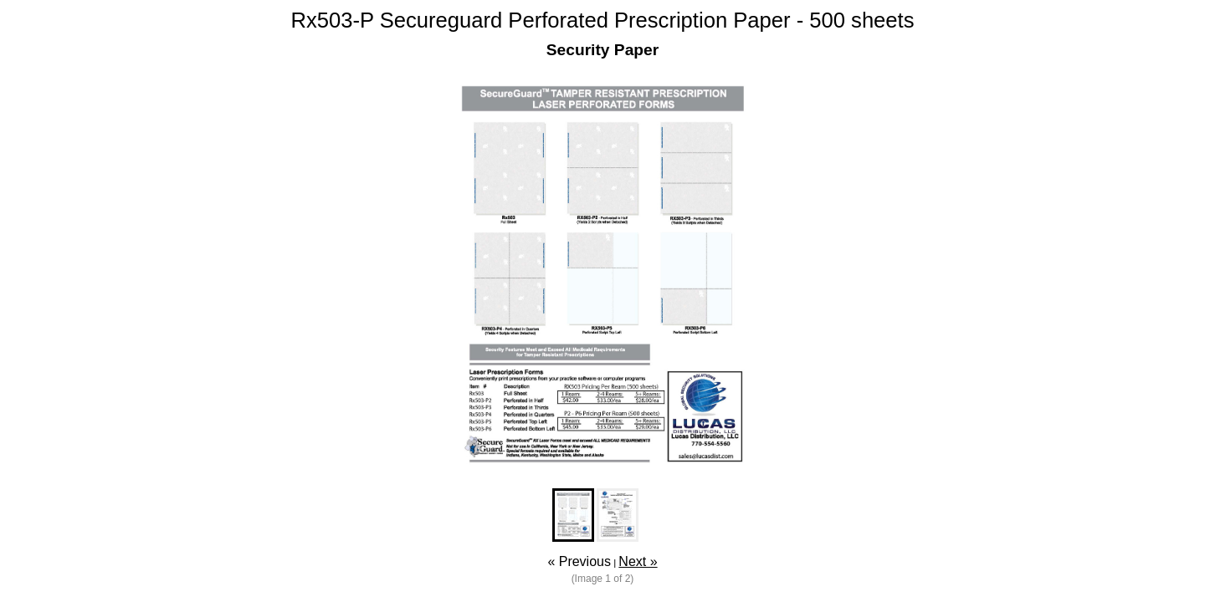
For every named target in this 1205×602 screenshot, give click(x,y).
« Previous (579, 561)
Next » (637, 561)
